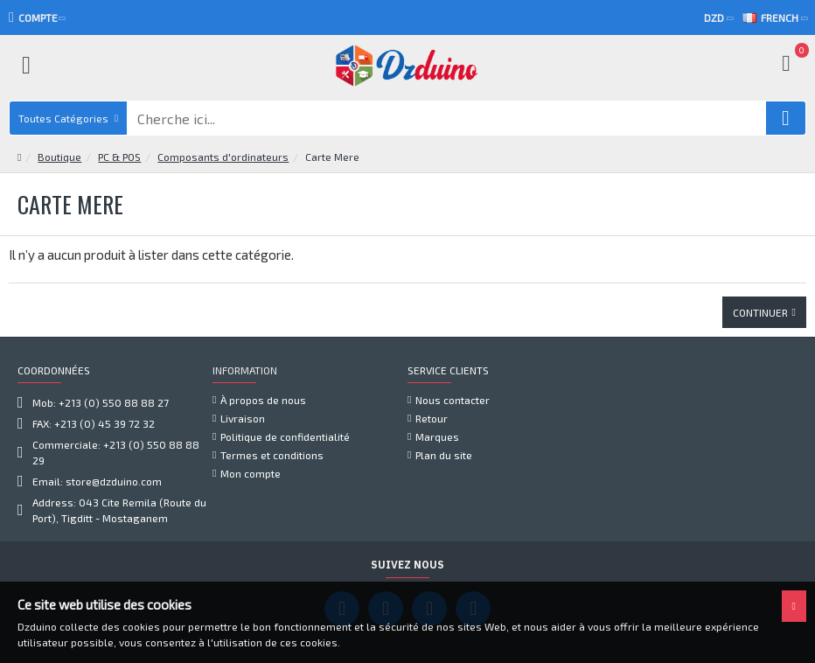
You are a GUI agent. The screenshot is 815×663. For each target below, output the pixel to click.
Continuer (760, 277)
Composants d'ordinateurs (223, 121)
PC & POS (119, 121)
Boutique (59, 121)
